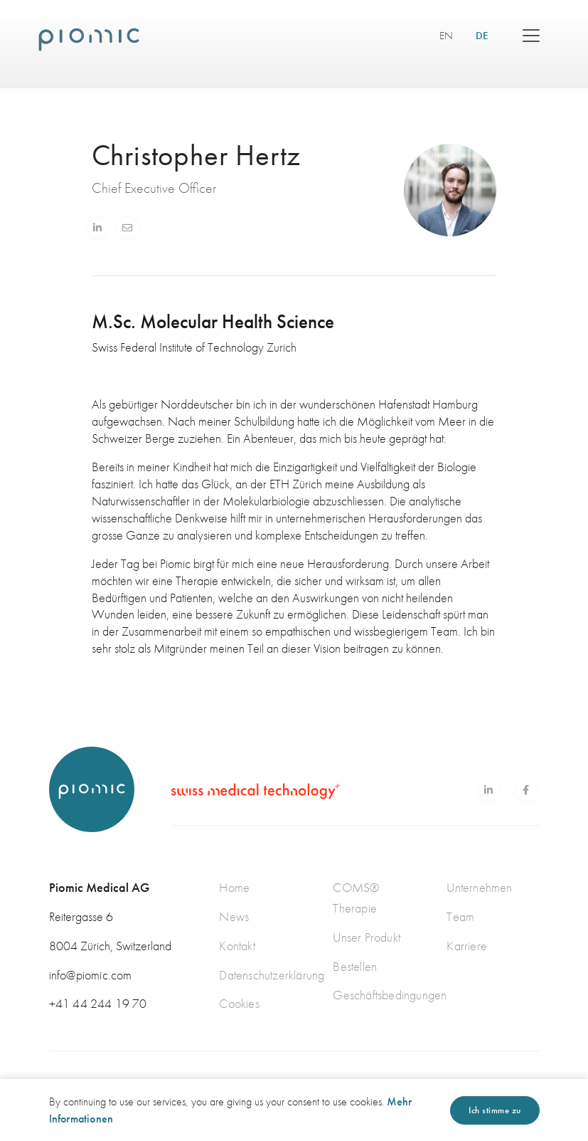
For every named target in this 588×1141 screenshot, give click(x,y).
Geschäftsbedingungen (390, 995)
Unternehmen (479, 887)
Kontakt (237, 945)
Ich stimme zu (495, 1110)
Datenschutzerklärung (271, 975)
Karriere (467, 945)
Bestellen (355, 966)
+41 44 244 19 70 (98, 1003)
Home (234, 887)
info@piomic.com (90, 975)
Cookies (239, 1003)
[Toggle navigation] (531, 35)
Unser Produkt (366, 937)
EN (446, 35)
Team (460, 916)
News (234, 916)
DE (488, 35)
